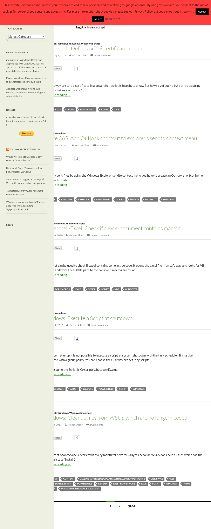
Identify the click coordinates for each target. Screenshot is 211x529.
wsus (186, 483)
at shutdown (55, 388)
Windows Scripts (90, 43)
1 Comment (103, 145)
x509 (116, 109)
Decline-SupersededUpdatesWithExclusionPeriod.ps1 (112, 478)
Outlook (84, 199)
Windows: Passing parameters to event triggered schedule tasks (26, 92)
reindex (102, 483)
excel (78, 289)
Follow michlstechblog (24, 149)
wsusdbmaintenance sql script (80, 488)
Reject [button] (98, 19)
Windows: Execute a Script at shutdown (88, 318)
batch (73, 388)
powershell (87, 109)
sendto (134, 199)
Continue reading (57, 95)
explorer (67, 199)
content (68, 478)
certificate (54, 109)
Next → (133, 505)
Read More (112, 19)
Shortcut (151, 199)
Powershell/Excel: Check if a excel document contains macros (112, 228)
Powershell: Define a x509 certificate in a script (96, 48)
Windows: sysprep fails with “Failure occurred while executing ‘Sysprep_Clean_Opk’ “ (25, 206)
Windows (59, 223)
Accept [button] (202, 11)
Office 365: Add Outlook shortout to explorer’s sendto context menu (120, 138)
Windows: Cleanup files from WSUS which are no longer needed (115, 417)
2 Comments (96, 424)
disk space (157, 478)
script (104, 109)
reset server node (124, 483)
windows (169, 199)
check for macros (58, 289)
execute (88, 388)
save (144, 483)
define (70, 109)
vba (117, 289)
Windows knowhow (68, 43)
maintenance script (59, 483)
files (171, 478)
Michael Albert (80, 55)
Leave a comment (103, 55)
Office (91, 289)
